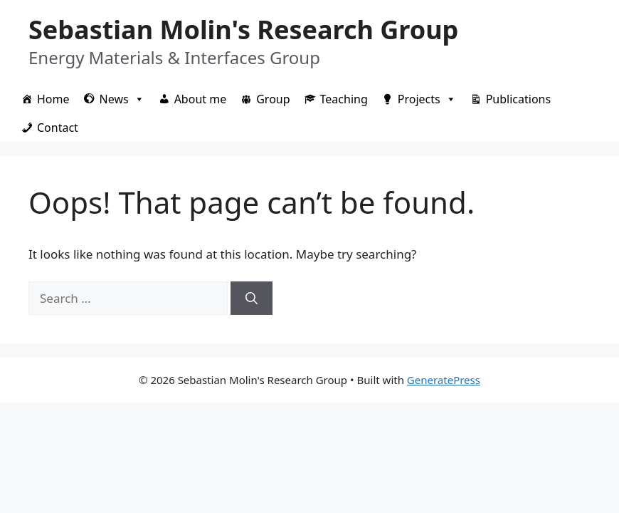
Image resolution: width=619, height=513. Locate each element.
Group (273, 99)
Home (53, 99)
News (122, 99)
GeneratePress (443, 380)
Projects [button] (427, 99)
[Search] (252, 298)
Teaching (344, 99)
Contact (57, 127)
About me (200, 99)
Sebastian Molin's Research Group (243, 29)
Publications (518, 99)
